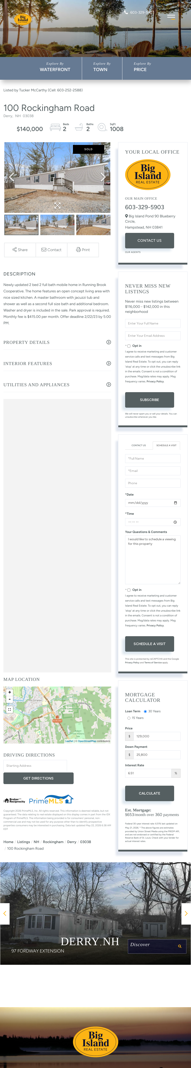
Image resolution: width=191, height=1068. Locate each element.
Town (100, 69)
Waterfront (55, 69)
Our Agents (133, 252)
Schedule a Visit (166, 445)
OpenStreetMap (87, 741)
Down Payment (136, 747)
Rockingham (53, 829)
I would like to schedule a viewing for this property (153, 559)
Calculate (149, 793)
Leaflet (69, 741)
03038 (85, 829)
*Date (129, 495)
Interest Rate (134, 765)
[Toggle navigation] (171, 16)
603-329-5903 (139, 12)
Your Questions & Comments (146, 532)
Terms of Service (153, 662)
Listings (23, 829)
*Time (129, 514)
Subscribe (149, 400)
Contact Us (150, 240)
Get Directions (90, 766)
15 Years (135, 718)
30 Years (152, 711)
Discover (155, 947)
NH (36, 829)
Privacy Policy (155, 381)
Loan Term (132, 711)
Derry (71, 829)
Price (140, 69)
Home (8, 829)
